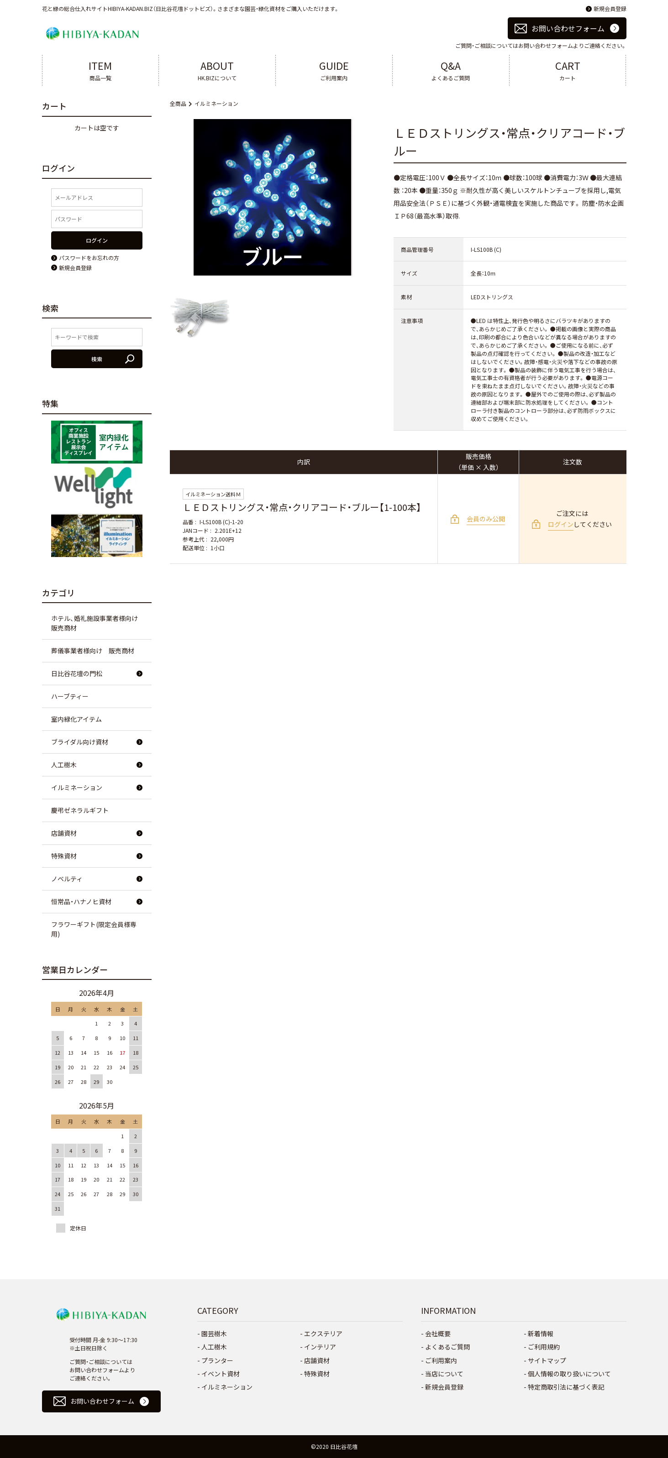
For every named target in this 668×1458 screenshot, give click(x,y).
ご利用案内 (334, 70)
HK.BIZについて (217, 70)
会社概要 (438, 1333)
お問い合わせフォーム (568, 28)
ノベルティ (67, 878)
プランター (217, 1360)
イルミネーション (216, 103)
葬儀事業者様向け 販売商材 (92, 650)
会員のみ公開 (486, 518)
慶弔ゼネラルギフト (80, 810)
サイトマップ (547, 1360)
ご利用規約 (544, 1346)
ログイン (560, 524)
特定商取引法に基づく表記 (566, 1386)
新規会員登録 (610, 8)
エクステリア (323, 1333)
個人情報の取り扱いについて (569, 1373)
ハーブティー (70, 696)
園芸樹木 (214, 1333)
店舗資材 (64, 833)
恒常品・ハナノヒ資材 (81, 901)
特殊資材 (64, 855)
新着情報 (540, 1333)
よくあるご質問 (450, 70)
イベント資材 (220, 1373)
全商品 (178, 103)
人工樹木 (64, 764)
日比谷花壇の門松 (76, 673)
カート (567, 70)
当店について (444, 1373)
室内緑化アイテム (76, 719)
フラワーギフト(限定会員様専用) (94, 929)
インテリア (320, 1346)
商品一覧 (100, 70)
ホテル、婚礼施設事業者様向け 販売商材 (97, 623)
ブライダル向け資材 (79, 741)
